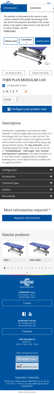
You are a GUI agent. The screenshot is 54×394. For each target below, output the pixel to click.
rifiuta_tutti (11, 41)
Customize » (26, 41)
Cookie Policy (33, 377)
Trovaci (27, 303)
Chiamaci (27, 331)
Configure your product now (27, 109)
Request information (40, 73)
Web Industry (30, 392)
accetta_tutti (42, 41)
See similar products (13, 73)
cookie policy (10, 30)
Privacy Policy (20, 377)
